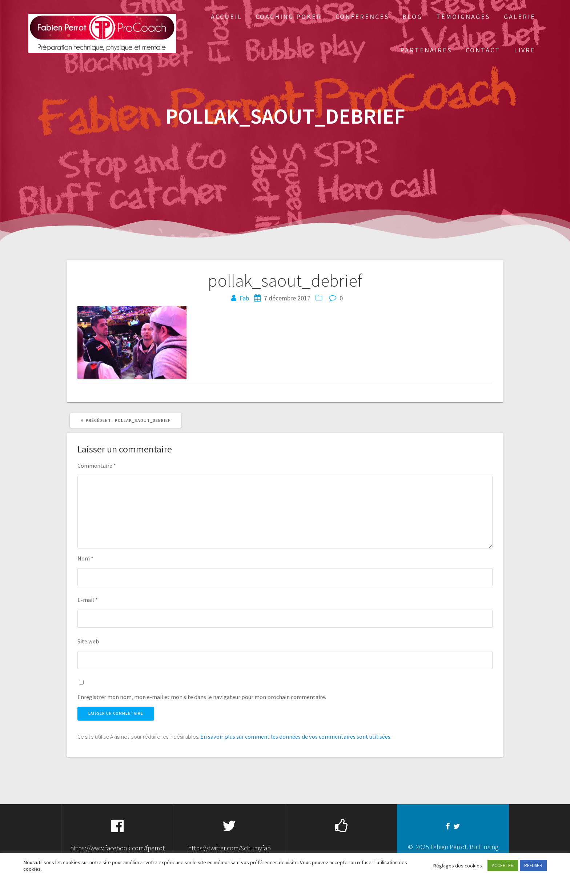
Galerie (519, 16)
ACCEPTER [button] (503, 865)
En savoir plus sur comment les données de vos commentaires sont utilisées (295, 736)
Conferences (362, 16)
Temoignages (463, 16)
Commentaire (96, 465)
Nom (85, 558)
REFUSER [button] (533, 865)
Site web (88, 641)
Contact (483, 50)
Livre (524, 50)
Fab (244, 298)
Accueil (226, 16)
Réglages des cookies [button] (457, 865)
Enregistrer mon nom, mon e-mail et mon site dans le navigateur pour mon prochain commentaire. (201, 697)
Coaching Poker (289, 16)
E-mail (87, 599)
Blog (412, 16)
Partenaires (426, 50)
